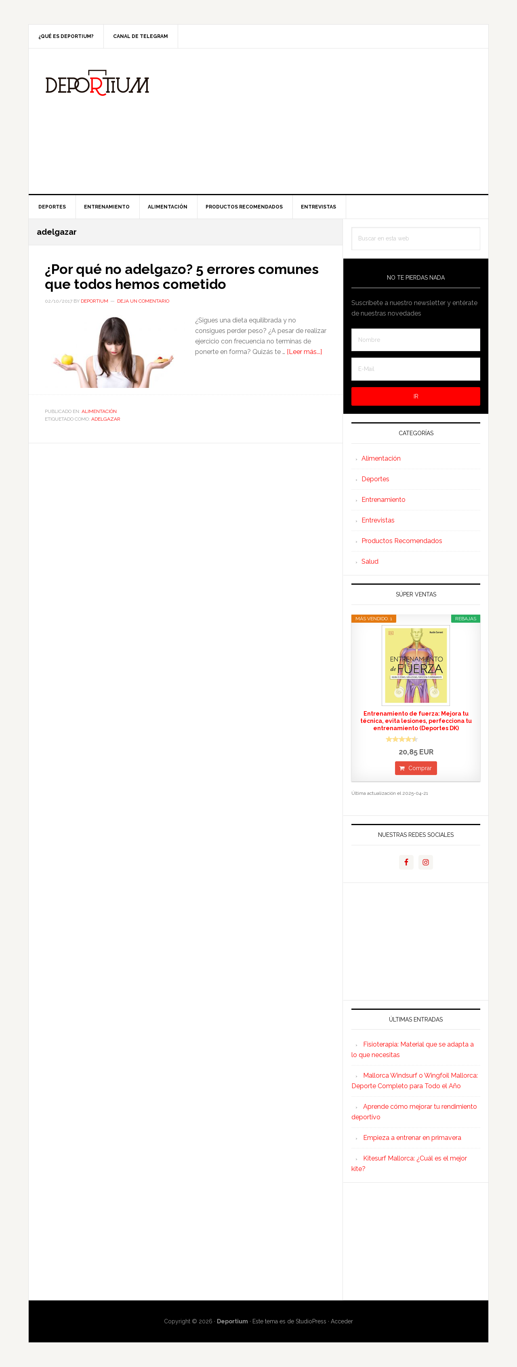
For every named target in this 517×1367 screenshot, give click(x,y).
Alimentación (99, 411)
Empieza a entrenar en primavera (412, 1138)
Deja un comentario (143, 300)
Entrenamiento (383, 499)
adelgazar (105, 418)
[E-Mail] (415, 369)
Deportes (375, 479)
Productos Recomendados (401, 541)
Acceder (342, 1321)
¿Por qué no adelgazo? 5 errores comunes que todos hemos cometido (175, 276)
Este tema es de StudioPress (289, 1321)
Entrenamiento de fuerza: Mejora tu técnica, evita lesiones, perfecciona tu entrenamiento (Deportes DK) (416, 720)
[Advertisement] (318, 121)
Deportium (97, 83)
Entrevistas (378, 520)
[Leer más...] (304, 351)
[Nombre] (415, 340)
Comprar (420, 768)
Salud (369, 561)
